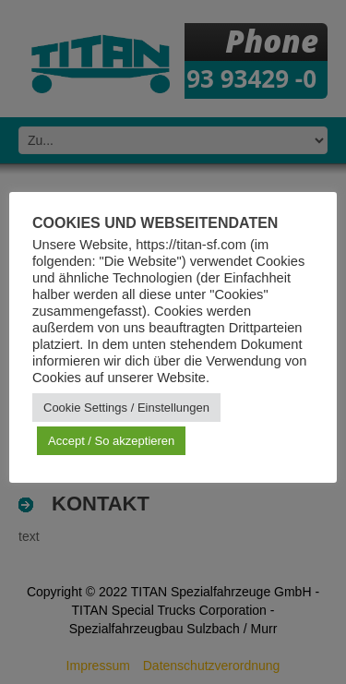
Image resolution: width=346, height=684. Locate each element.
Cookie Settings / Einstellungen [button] (126, 407)
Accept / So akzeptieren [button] (111, 441)
